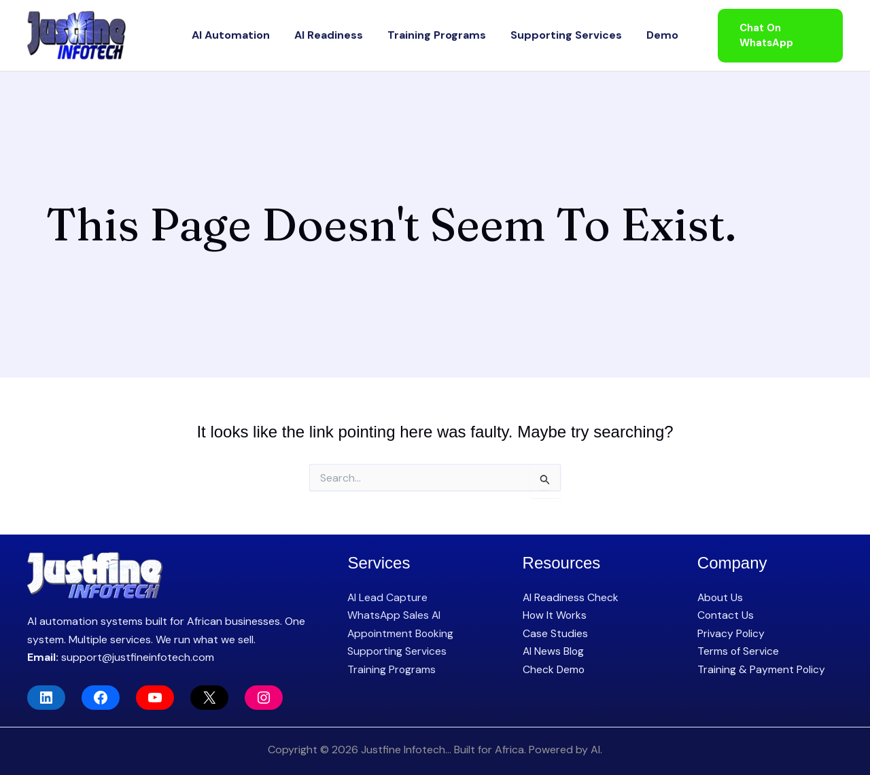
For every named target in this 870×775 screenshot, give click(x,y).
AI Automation (258, 35)
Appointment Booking (401, 633)
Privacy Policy (731, 633)
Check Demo (554, 669)
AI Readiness (342, 35)
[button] (772, 35)
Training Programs (436, 35)
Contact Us (725, 615)
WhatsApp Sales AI (394, 615)
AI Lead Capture (387, 597)
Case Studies (555, 633)
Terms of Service (738, 651)
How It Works (555, 615)
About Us (720, 597)
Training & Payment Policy (761, 669)
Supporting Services (552, 35)
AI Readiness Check (571, 597)
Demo (635, 35)
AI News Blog (554, 651)
